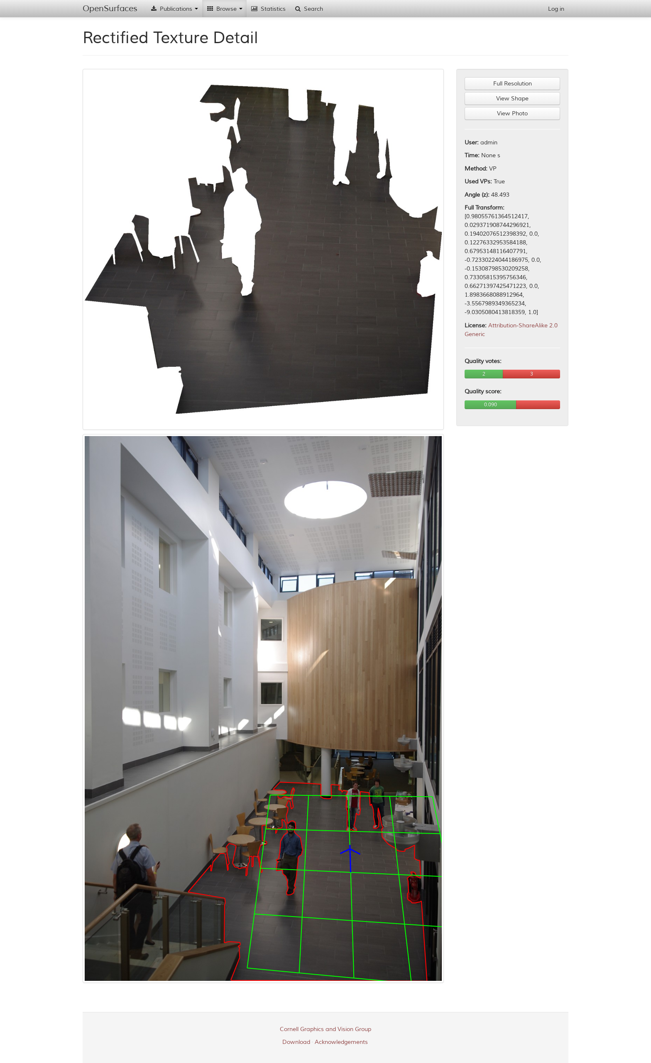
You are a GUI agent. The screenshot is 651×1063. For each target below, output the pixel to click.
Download (296, 1042)
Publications (174, 8)
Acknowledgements (341, 1042)
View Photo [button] (512, 113)
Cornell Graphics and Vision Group (325, 1029)
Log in (556, 8)
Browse (224, 8)
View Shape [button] (512, 98)
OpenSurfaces (110, 8)
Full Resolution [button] (512, 83)
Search (308, 8)
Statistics (268, 8)
